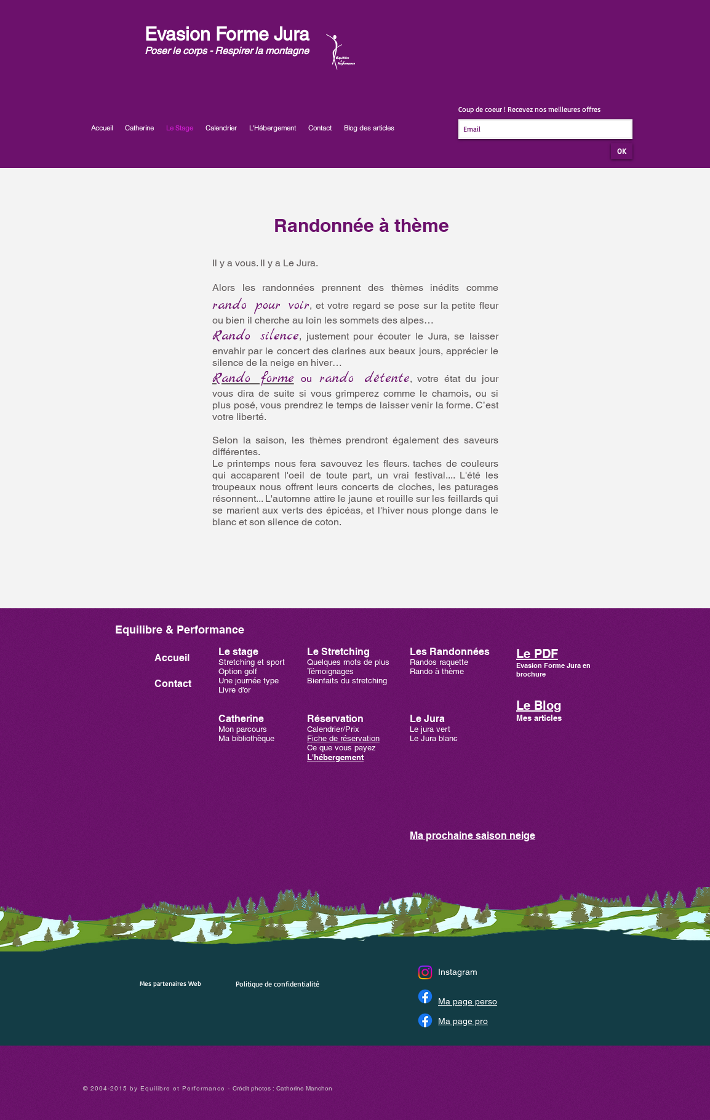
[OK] (621, 151)
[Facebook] (425, 996)
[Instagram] (425, 972)
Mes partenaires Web (170, 983)
